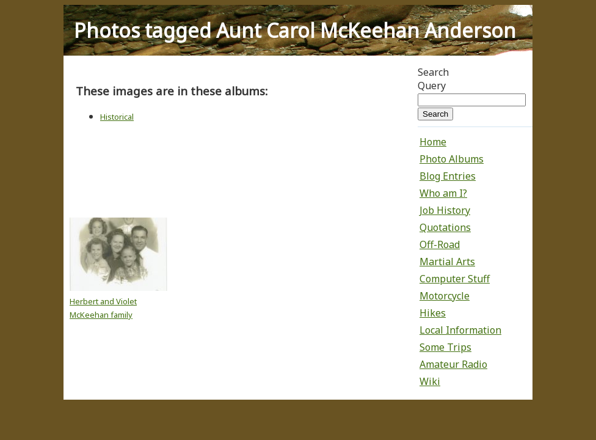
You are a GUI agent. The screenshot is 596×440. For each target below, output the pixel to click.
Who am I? (443, 193)
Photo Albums (452, 159)
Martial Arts (447, 261)
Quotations (445, 227)
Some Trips (445, 347)
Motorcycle (445, 295)
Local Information (460, 330)
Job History (445, 210)
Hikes (433, 313)
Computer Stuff (455, 278)
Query (432, 85)
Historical (117, 116)
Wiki (430, 381)
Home (433, 141)
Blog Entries (448, 176)
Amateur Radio (453, 364)
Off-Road (440, 244)
